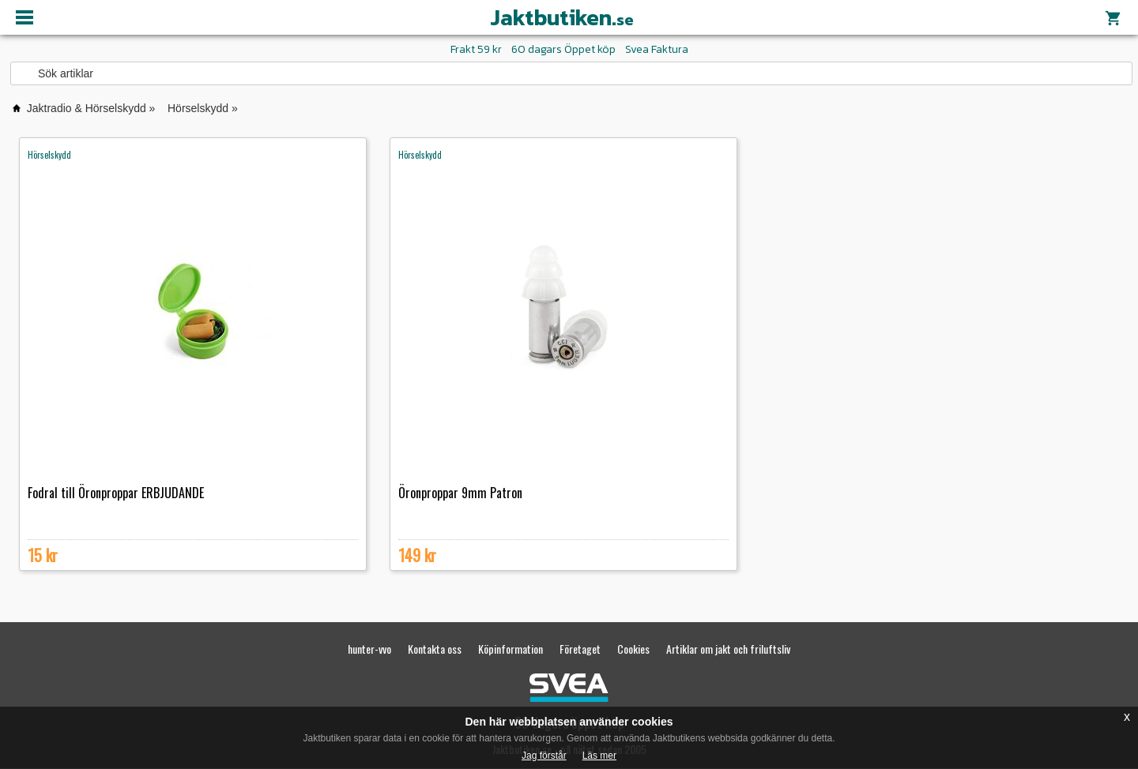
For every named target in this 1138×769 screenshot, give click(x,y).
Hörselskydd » (203, 108)
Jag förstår (544, 755)
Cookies (633, 648)
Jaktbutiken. (562, 17)
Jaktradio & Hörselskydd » (91, 108)
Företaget (580, 648)
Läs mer (599, 755)
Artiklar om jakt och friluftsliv (728, 648)
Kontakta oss (435, 648)
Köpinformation (510, 648)
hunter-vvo (369, 648)
